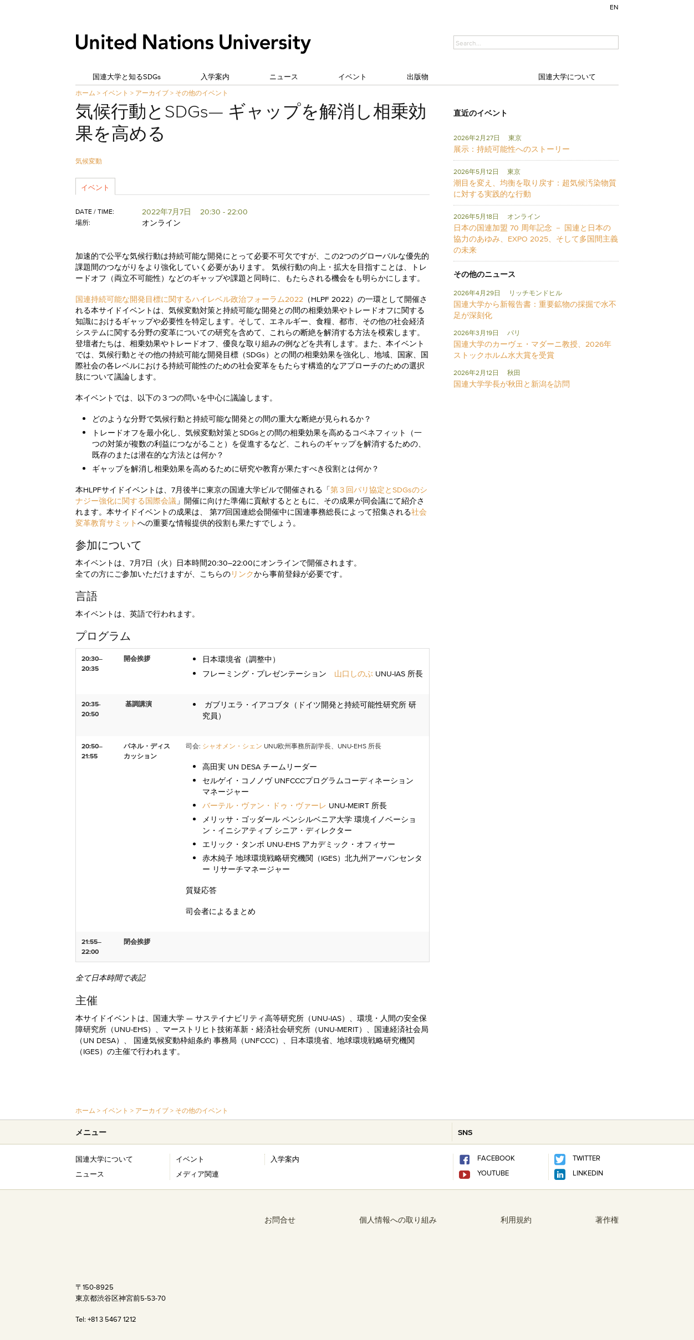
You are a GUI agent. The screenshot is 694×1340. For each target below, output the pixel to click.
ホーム (85, 92)
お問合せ (279, 1220)
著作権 (607, 1220)
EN (614, 7)
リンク (242, 573)
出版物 (417, 76)
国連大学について (567, 76)
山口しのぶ (353, 673)
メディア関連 (197, 1174)
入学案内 (215, 76)
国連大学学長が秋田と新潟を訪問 (511, 383)
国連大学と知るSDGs (127, 76)
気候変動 (88, 161)
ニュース (283, 76)
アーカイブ (152, 92)
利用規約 (516, 1220)
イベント (352, 76)
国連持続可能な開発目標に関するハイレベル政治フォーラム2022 (189, 299)
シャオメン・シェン (232, 746)
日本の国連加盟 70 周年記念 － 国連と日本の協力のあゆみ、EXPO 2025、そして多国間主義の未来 (535, 238)
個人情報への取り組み (398, 1220)
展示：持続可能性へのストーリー (511, 149)
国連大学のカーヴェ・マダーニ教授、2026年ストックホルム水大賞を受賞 (532, 349)
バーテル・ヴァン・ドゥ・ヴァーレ (264, 805)
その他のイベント (201, 92)
